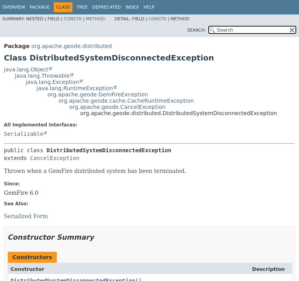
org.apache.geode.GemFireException (97, 94)
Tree (82, 7)
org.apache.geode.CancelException (117, 107)
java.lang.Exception (52, 82)
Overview (13, 7)
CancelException (54, 158)
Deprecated (106, 7)
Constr (73, 18)
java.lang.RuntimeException (75, 88)
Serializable (23, 134)
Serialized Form (26, 216)
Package (40, 7)
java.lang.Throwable (42, 76)
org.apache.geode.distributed (71, 46)
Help (149, 7)
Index (132, 7)
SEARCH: (196, 30)
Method (95, 18)
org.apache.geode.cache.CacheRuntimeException (126, 101)
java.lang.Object (26, 69)
